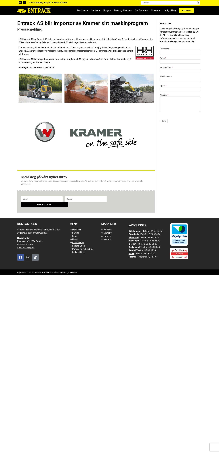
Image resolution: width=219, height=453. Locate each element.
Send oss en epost (26, 242)
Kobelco (108, 224)
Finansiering (78, 237)
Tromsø (132, 251)
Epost (163, 86)
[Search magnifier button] (198, 3)
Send (164, 121)
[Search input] (169, 3)
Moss (131, 248)
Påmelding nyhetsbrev (82, 243)
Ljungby (108, 227)
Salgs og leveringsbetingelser (66, 267)
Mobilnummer (166, 77)
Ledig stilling (170, 10)
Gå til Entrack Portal (57, 2)
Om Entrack (141, 10)
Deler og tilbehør (123, 10)
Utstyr (107, 10)
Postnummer (166, 67)
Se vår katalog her (38, 2)
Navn (163, 58)
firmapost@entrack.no (170, 32)
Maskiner (82, 10)
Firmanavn (165, 49)
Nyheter (155, 10)
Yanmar (107, 234)
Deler (74, 230)
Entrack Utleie (78, 240)
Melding (164, 95)
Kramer (107, 230)
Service (95, 10)
